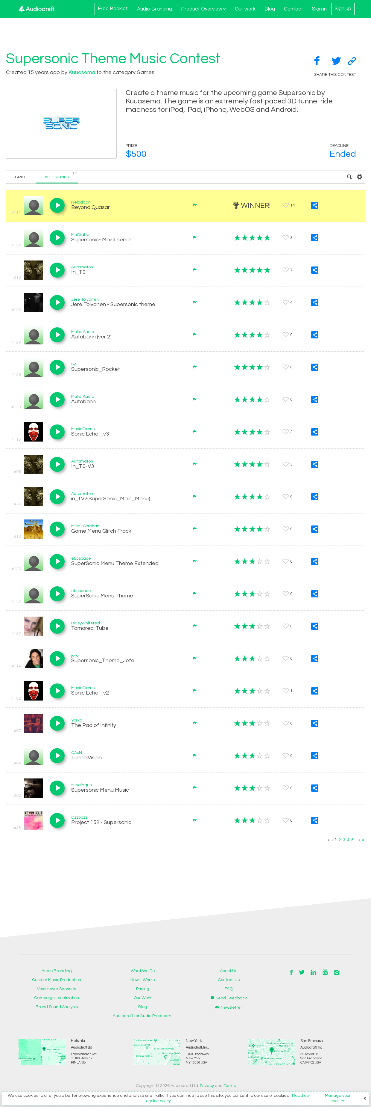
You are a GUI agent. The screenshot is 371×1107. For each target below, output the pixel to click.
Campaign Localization (56, 998)
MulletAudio (82, 332)
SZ (73, 364)
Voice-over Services (56, 989)
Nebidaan (81, 202)
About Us (228, 971)
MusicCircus (83, 429)
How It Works (142, 980)
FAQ (228, 989)
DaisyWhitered (85, 623)
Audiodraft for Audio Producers (142, 1016)
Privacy (207, 1086)
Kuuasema (82, 72)
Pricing (142, 989)
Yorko (76, 720)
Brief (21, 177)
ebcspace (81, 558)
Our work (245, 9)
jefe (75, 655)
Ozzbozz (79, 817)
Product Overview (203, 9)
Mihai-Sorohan (85, 526)
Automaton (82, 267)
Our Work (142, 998)
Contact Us (229, 980)
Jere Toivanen (85, 299)
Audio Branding (154, 9)
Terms (229, 1086)
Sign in (319, 9)
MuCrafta (80, 235)
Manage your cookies (338, 1098)
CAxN (76, 753)
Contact (293, 9)
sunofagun (81, 785)
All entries (61, 175)
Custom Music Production (56, 980)
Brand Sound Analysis (57, 1007)
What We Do (143, 971)
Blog (269, 9)
